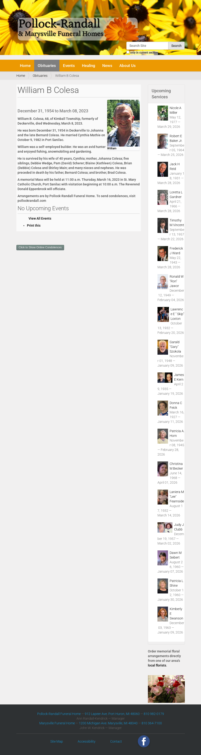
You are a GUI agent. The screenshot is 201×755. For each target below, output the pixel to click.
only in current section (144, 52)
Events (69, 65)
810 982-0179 (154, 714)
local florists (157, 665)
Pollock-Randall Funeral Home (59, 714)
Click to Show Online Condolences (40, 247)
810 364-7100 (152, 723)
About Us (127, 65)
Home (25, 65)
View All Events (40, 218)
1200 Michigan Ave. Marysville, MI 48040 (108, 723)
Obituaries (47, 65)
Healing (88, 65)
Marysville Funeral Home (57, 723)
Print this (33, 225)
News (107, 65)
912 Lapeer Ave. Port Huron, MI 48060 (112, 714)
